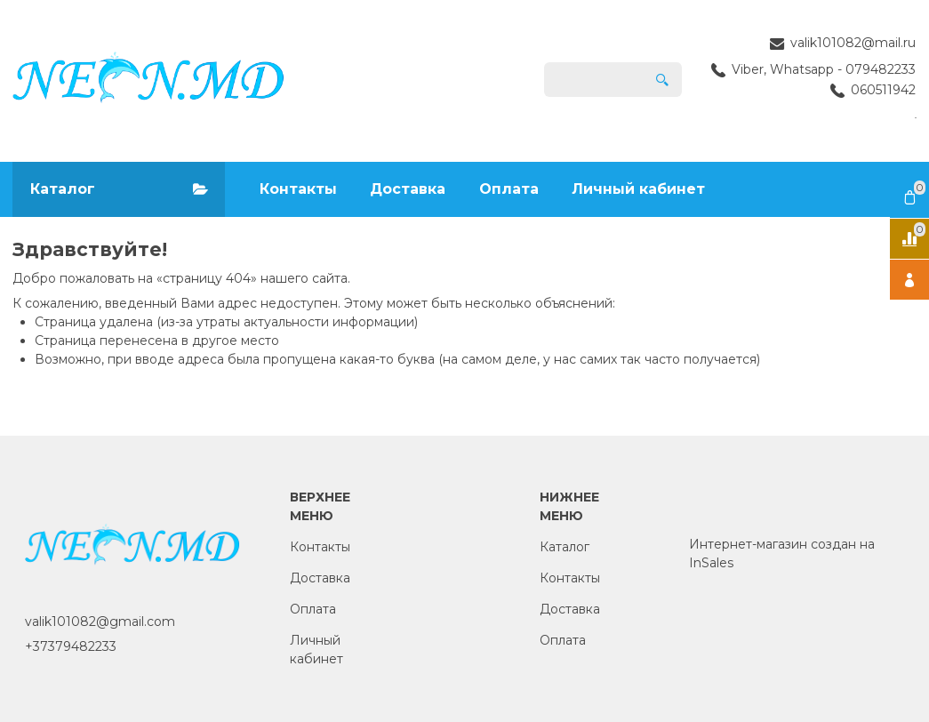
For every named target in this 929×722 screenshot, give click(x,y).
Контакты (298, 188)
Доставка (407, 188)
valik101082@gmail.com (100, 622)
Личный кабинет (638, 188)
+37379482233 (70, 646)
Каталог (564, 547)
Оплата (509, 188)
